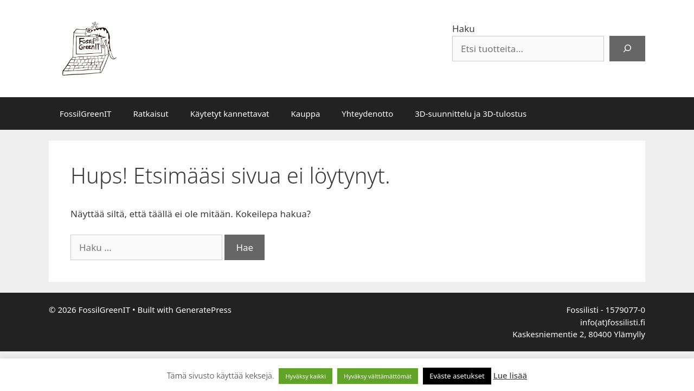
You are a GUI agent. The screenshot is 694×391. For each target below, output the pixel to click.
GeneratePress (204, 309)
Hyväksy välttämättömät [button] (378, 376)
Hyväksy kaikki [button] (305, 376)
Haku (463, 28)
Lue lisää (510, 375)
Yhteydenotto (367, 113)
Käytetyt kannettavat (229, 113)
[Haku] (627, 49)
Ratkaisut (150, 113)
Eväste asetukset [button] (457, 376)
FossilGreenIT (85, 113)
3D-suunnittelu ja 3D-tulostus (470, 113)
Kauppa (305, 113)
